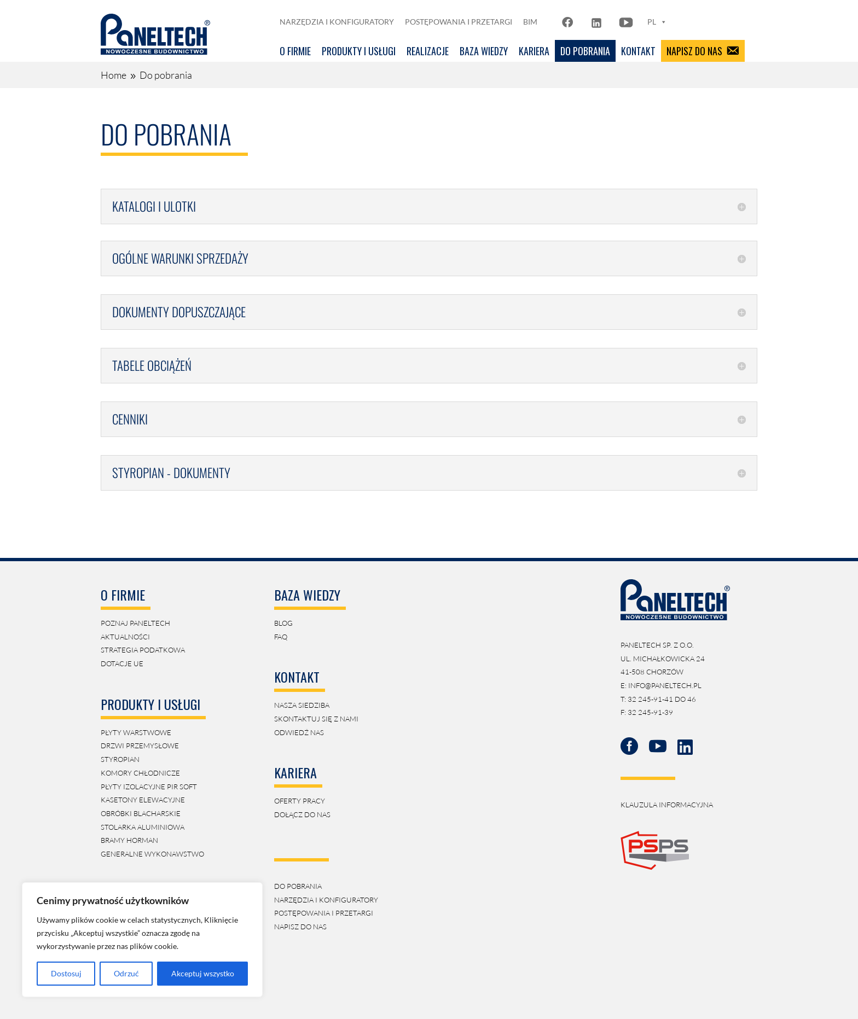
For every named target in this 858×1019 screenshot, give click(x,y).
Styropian (120, 759)
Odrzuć (126, 973)
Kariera (534, 51)
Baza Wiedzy (484, 51)
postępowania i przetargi (323, 913)
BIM (530, 21)
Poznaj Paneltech (135, 623)
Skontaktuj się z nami (316, 718)
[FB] (569, 22)
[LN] (596, 22)
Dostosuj (66, 973)
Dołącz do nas (302, 814)
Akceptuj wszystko (202, 973)
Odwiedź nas (299, 732)
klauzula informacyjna (667, 804)
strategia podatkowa (143, 649)
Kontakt (638, 51)
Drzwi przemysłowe (140, 745)
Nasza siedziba (301, 705)
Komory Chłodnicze (140, 772)
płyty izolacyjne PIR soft (149, 786)
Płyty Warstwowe (136, 732)
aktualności (125, 636)
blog (283, 623)
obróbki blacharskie (141, 813)
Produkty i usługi (359, 51)
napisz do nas (300, 926)
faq (280, 636)
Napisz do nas (694, 51)
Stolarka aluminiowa (142, 827)
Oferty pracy (299, 800)
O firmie (295, 51)
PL (657, 22)
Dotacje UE (122, 663)
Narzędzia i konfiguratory (337, 21)
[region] (142, 939)
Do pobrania (585, 51)
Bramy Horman (129, 840)
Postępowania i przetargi (458, 21)
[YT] (626, 22)
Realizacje (428, 51)
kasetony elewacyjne (143, 799)
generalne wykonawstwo (152, 853)
